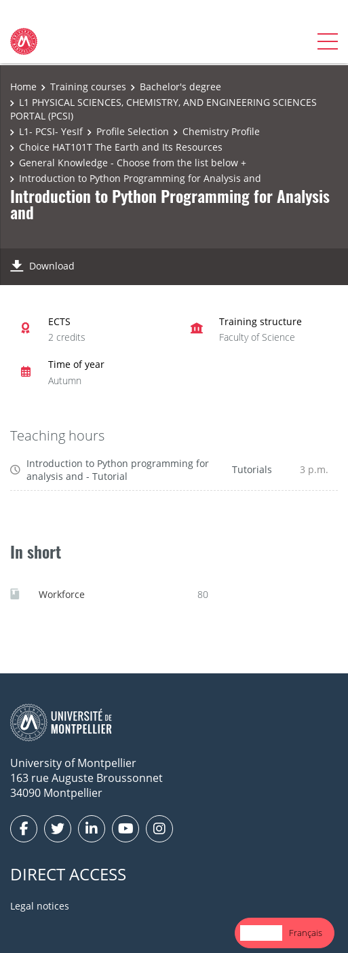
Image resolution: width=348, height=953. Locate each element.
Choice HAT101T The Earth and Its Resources (121, 147)
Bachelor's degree (180, 86)
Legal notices (39, 905)
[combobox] (261, 933)
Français (305, 933)
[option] (305, 933)
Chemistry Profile (221, 131)
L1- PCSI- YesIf (51, 131)
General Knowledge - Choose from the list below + (132, 162)
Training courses (88, 86)
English (261, 933)
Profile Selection (132, 131)
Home (23, 86)
